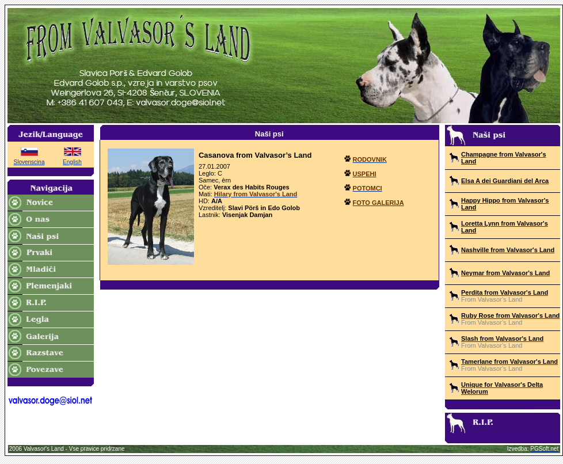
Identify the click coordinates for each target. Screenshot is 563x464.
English (72, 162)
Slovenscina (29, 162)
